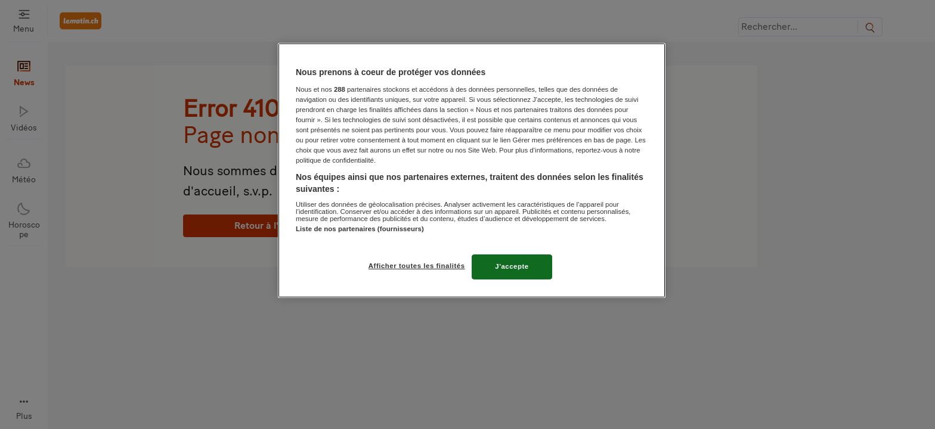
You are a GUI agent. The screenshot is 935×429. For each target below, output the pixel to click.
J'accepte (512, 266)
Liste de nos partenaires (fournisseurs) (360, 228)
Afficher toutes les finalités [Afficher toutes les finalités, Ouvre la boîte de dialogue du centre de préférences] (417, 265)
